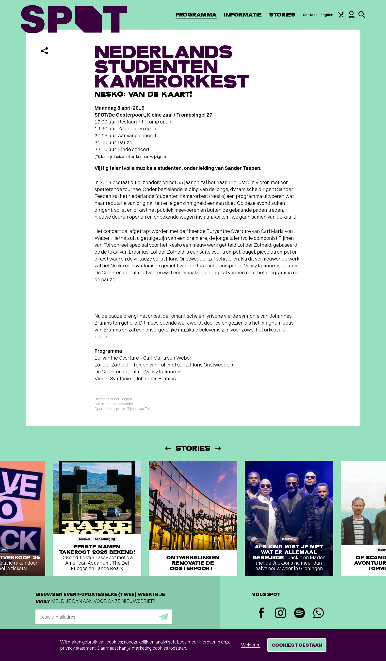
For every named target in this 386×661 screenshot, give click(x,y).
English (327, 15)
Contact (310, 15)
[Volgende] (218, 448)
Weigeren (250, 645)
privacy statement (78, 648)
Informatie (243, 14)
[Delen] (44, 50)
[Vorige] (167, 448)
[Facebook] (261, 613)
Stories (282, 14)
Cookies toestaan (297, 645)
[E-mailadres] (103, 616)
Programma (196, 14)
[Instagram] (280, 614)
